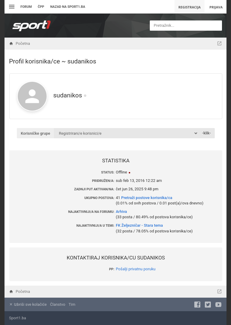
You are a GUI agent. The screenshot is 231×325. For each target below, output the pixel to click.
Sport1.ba (17, 318)
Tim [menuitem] (72, 304)
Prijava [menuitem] (216, 7)
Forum (26, 7)
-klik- (206, 133)
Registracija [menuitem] (189, 7)
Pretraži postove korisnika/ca (146, 197)
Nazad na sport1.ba (67, 7)
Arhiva (121, 211)
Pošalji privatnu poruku (136, 269)
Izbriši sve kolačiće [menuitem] (28, 304)
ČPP (41, 7)
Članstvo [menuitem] (57, 304)
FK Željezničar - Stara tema (139, 225)
